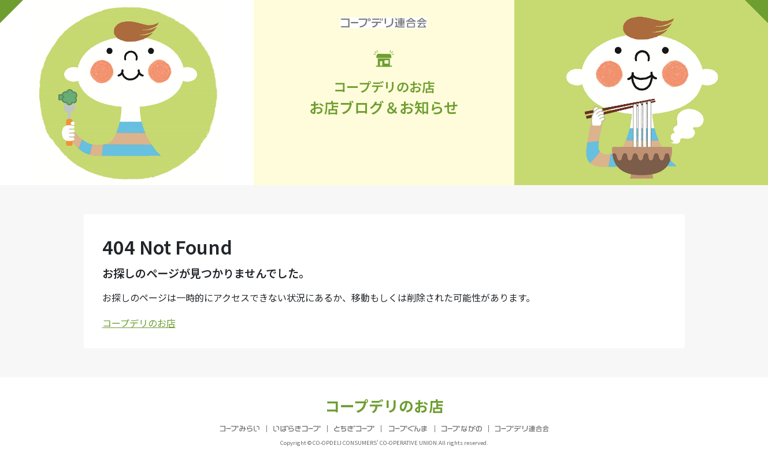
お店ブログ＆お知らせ (384, 83)
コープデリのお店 (139, 323)
